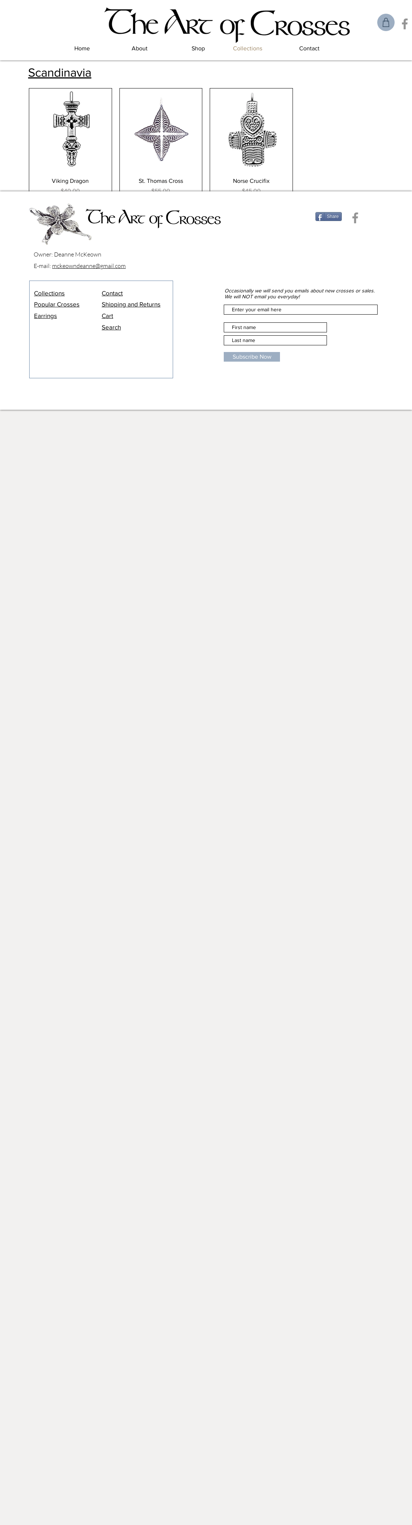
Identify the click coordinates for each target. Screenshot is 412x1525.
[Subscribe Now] (252, 357)
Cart (107, 315)
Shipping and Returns (131, 304)
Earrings (45, 315)
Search (111, 327)
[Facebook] (405, 24)
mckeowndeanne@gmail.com (89, 265)
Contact (112, 292)
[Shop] (386, 22)
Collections (49, 292)
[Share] (328, 216)
